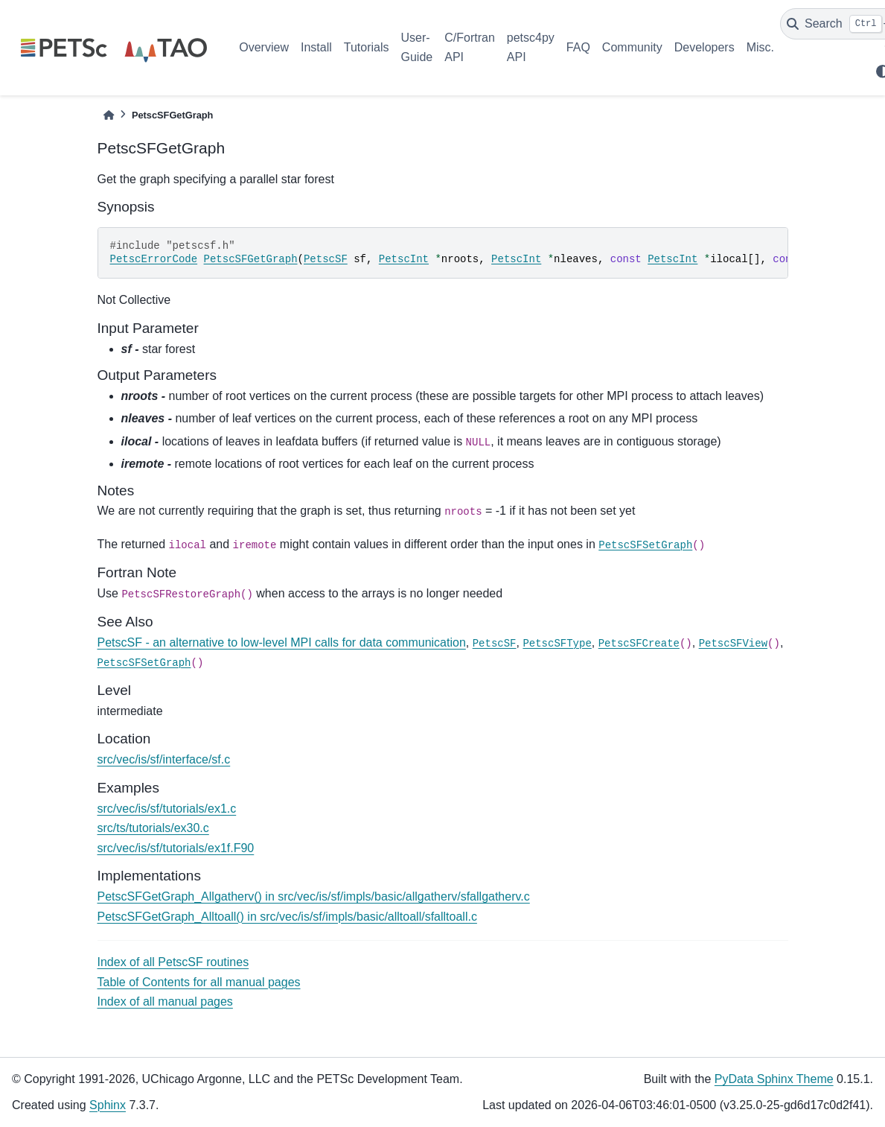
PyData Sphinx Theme (774, 1079)
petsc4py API (531, 47)
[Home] (108, 115)
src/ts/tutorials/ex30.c (153, 828)
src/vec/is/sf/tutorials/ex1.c (167, 808)
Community (632, 47)
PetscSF (326, 259)
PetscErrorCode (154, 259)
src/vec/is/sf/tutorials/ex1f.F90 (176, 848)
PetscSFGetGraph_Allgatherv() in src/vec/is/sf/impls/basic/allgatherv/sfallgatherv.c (314, 896)
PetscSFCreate (639, 644)
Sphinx (107, 1105)
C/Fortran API (469, 47)
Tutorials (366, 47)
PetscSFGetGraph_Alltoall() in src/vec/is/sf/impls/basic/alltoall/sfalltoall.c (287, 916)
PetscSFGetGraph (251, 259)
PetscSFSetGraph (645, 545)
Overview (264, 47)
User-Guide (417, 47)
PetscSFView (733, 644)
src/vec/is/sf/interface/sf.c (164, 759)
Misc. (760, 47)
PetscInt (404, 259)
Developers (704, 47)
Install (316, 47)
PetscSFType (557, 644)
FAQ (578, 47)
